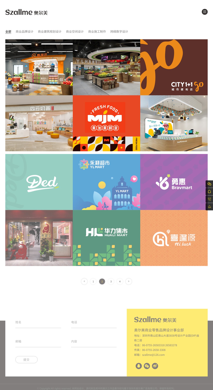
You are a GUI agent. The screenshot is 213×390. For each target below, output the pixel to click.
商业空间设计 (75, 32)
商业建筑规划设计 (50, 32)
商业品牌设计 (24, 32)
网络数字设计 (119, 32)
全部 (8, 32)
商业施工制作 (97, 32)
